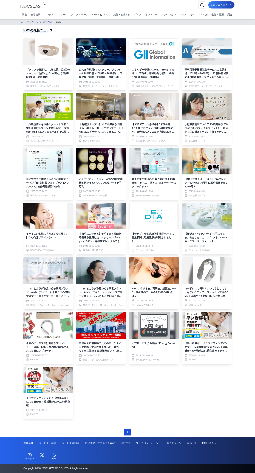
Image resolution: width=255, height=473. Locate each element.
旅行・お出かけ (122, 14)
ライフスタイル (199, 14)
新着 (24, 14)
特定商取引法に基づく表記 (100, 443)
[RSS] (54, 456)
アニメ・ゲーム (79, 14)
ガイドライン (173, 443)
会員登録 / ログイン (221, 5)
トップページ (30, 21)
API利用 (191, 443)
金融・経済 (217, 14)
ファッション (168, 14)
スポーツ (62, 14)
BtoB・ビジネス (101, 14)
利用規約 (125, 443)
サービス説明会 (70, 443)
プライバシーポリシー (148, 443)
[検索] (200, 5)
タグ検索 (47, 21)
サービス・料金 (47, 443)
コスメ (183, 14)
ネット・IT (151, 14)
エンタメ (49, 14)
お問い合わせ (209, 443)
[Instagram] (29, 456)
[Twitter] (42, 456)
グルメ (138, 14)
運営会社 (28, 443)
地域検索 (35, 14)
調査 (229, 14)
